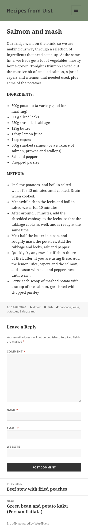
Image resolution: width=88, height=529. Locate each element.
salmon (32, 311)
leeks (76, 307)
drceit (37, 307)
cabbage (65, 307)
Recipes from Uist (30, 10)
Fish (50, 307)
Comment (16, 351)
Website (13, 447)
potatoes (12, 311)
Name (12, 410)
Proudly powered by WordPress (28, 523)
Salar (23, 311)
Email (13, 428)
